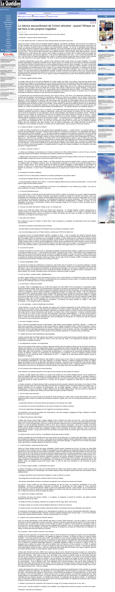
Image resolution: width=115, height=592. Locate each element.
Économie (106, 142)
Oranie (8, 33)
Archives (94, 9)
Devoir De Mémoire (106, 85)
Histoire (106, 114)
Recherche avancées (73, 13)
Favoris (106, 9)
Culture (8, 41)
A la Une (8, 16)
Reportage (8, 26)
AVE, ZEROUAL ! (102, 68)
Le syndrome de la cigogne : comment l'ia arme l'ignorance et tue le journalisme (8, 94)
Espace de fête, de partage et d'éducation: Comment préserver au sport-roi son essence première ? (8, 79)
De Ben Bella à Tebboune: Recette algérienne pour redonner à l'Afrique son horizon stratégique (8, 72)
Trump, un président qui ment (7, 89)
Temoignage (106, 65)
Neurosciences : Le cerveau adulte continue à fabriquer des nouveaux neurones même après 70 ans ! (106, 102)
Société (8, 43)
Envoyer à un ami (25, 16)
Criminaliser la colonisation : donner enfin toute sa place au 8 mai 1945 (106, 118)
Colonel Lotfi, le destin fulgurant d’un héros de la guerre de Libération (106, 89)
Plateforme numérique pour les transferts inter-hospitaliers (105, 107)
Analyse (8, 18)
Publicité (100, 9)
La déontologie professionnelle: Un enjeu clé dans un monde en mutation (8, 66)
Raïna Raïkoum (8, 22)
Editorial (8, 20)
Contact (112, 9)
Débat (8, 48)
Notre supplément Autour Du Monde (8, 50)
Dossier (8, 28)
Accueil (87, 9)
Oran (8, 30)
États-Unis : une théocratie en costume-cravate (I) (105, 78)
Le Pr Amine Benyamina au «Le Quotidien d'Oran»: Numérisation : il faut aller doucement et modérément (106, 56)
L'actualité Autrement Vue (25, 20)
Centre (8, 35)
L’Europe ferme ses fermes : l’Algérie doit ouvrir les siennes (105, 146)
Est (8, 37)
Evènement (8, 24)
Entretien (106, 51)
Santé (106, 96)
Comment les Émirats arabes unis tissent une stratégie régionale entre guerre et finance (8, 85)
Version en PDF (53, 16)
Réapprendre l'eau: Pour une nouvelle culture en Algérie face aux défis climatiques (7, 60)
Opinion (106, 74)
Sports (8, 39)
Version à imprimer (39, 16)
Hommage (106, 126)
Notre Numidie (3, 98)
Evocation (8, 45)
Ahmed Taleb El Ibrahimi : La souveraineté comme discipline (105, 130)
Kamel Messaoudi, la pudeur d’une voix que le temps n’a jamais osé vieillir (105, 135)
